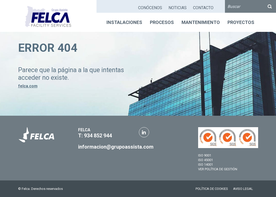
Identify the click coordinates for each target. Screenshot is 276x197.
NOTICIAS (178, 7)
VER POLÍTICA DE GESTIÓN (217, 169)
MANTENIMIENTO (201, 22)
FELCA (84, 129)
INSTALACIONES (124, 22)
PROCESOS (162, 22)
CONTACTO (203, 7)
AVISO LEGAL (243, 189)
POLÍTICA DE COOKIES (212, 189)
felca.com (28, 86)
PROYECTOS (240, 22)
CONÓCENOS (150, 7)
